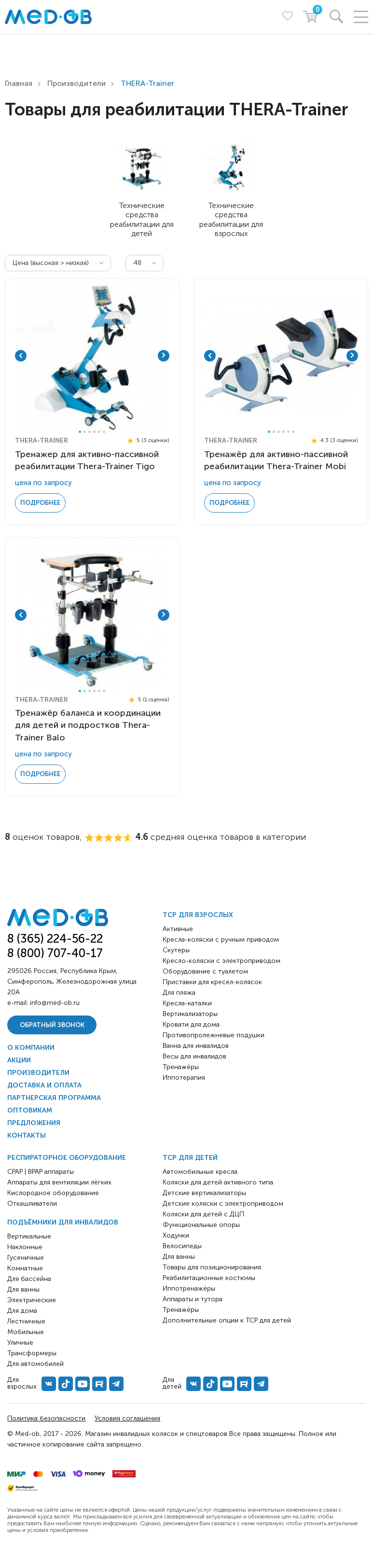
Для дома (22, 1309)
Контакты (26, 1133)
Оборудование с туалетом (205, 969)
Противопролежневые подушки (213, 1033)
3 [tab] (89, 431)
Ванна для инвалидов (196, 1044)
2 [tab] (84, 431)
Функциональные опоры (201, 1223)
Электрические (31, 1298)
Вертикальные (29, 1234)
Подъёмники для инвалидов (62, 1220)
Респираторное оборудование (66, 1156)
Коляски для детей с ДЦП (203, 1212)
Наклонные (24, 1245)
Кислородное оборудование (53, 1191)
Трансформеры (31, 1351)
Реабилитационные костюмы (209, 1276)
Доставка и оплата (44, 1083)
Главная (18, 83)
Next (163, 355)
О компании (31, 1046)
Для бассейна (29, 1277)
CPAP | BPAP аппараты (40, 1170)
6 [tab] (104, 431)
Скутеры (176, 948)
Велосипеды (182, 1244)
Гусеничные (25, 1256)
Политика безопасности (46, 1416)
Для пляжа (179, 991)
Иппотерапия (184, 1076)
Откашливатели (32, 1201)
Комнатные (25, 1266)
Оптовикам (29, 1108)
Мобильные (25, 1330)
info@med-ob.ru (55, 1000)
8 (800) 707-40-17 (55, 951)
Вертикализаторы (190, 1012)
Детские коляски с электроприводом (223, 1201)
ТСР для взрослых (198, 913)
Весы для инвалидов (194, 1054)
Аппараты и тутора (192, 1297)
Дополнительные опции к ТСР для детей (227, 1318)
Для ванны (23, 1287)
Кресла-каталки (187, 1001)
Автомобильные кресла (200, 1170)
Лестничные (26, 1319)
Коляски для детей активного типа (218, 1180)
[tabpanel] (90, 355)
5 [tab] (99, 431)
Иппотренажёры (189, 1286)
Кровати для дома (191, 1022)
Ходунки (176, 1233)
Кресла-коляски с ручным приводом (221, 937)
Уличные (20, 1340)
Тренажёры (181, 1065)
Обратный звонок (52, 1022)
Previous (21, 355)
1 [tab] (80, 431)
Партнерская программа (54, 1096)
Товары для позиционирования (212, 1265)
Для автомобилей (35, 1362)
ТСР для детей (190, 1156)
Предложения (33, 1121)
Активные (178, 927)
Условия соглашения (127, 1416)
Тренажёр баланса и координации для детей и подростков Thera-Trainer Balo (88, 723)
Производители (76, 83)
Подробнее (40, 501)
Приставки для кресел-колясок (212, 980)
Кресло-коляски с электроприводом (221, 959)
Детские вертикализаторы (204, 1191)
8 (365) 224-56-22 (55, 937)
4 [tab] (94, 431)
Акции (19, 1058)
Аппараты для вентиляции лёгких (59, 1180)
